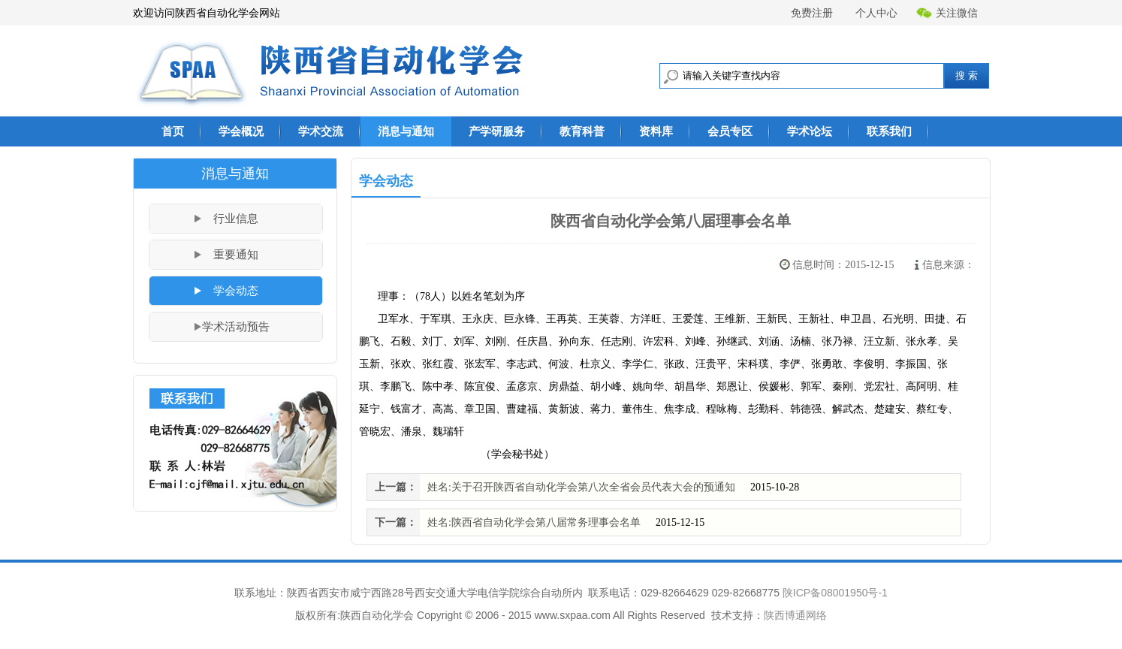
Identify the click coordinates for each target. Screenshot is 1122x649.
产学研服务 (497, 131)
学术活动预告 (236, 327)
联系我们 (889, 131)
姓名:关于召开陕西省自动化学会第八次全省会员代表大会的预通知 (581, 487)
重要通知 (235, 255)
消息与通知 (406, 131)
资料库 (656, 131)
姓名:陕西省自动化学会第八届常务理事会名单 (534, 522)
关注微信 (947, 13)
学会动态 (235, 291)
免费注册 (812, 13)
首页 (172, 131)
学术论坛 (809, 131)
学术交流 (320, 131)
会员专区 (730, 131)
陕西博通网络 (795, 615)
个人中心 (876, 13)
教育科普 (582, 131)
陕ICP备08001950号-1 (835, 593)
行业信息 (235, 219)
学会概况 (241, 131)
